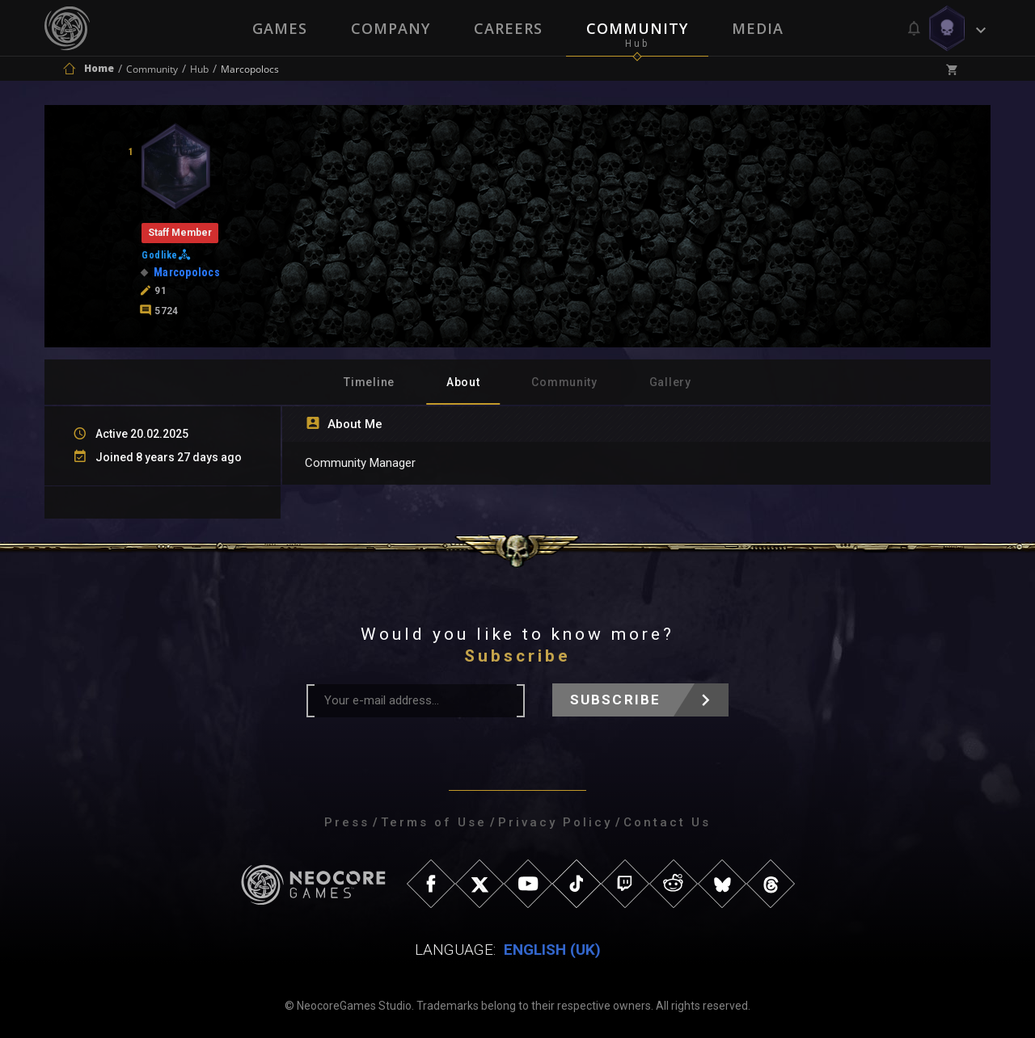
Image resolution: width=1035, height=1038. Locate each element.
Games (279, 28)
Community (637, 28)
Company (390, 28)
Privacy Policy (555, 822)
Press (347, 822)
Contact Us (667, 822)
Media (758, 28)
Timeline (369, 382)
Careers (508, 28)
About (463, 382)
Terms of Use (434, 822)
